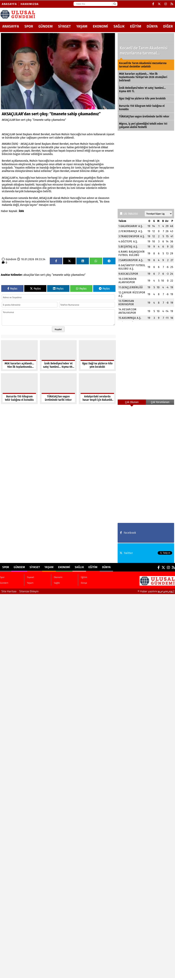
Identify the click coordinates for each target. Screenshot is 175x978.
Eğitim (135, 26)
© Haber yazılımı (156, 591)
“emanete (57, 274)
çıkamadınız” (78, 274)
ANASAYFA (10, 26)
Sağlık (119, 26)
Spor (28, 26)
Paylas (12, 288)
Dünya (152, 26)
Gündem (45, 26)
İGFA (21, 211)
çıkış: (48, 274)
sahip (67, 274)
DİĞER (168, 26)
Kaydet (58, 329)
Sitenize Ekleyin (29, 591)
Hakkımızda (30, 4)
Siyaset (64, 26)
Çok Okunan (132, 402)
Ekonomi (100, 26)
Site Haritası (8, 591)
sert (42, 274)
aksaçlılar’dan (31, 274)
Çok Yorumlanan (160, 402)
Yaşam (81, 26)
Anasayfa (9, 4)
